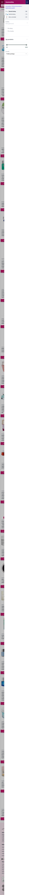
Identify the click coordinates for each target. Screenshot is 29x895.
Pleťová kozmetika (16, 6)
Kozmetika (8, 6)
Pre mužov (11, 31)
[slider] (7, 45)
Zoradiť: (7, 51)
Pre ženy (10, 28)
